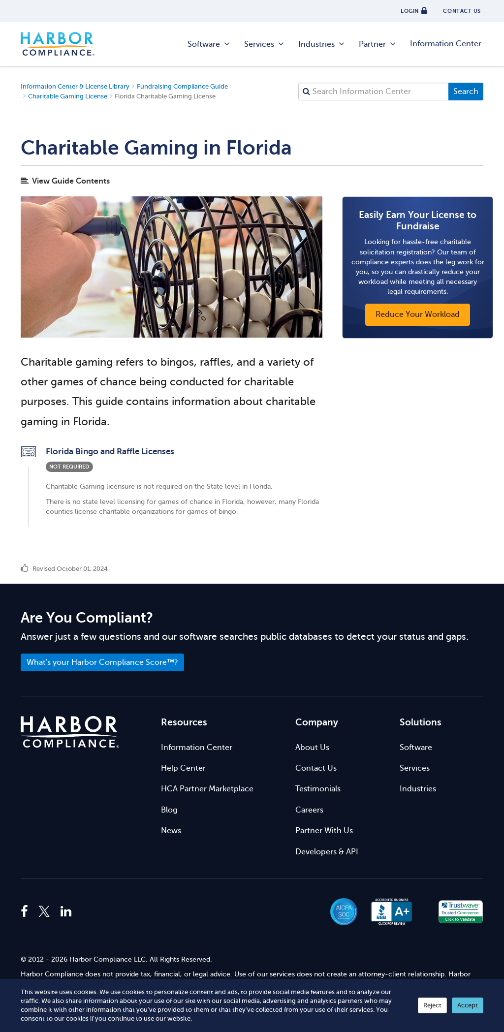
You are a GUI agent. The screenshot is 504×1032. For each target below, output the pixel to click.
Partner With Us (324, 830)
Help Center (183, 768)
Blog (169, 810)
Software (209, 44)
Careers (309, 810)
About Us (312, 747)
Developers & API (326, 851)
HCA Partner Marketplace (207, 788)
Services (264, 44)
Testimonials (318, 788)
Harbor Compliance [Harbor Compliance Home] (57, 44)
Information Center (445, 43)
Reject (432, 1005)
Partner (378, 44)
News (171, 830)
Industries (322, 44)
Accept (467, 1005)
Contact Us (316, 768)
